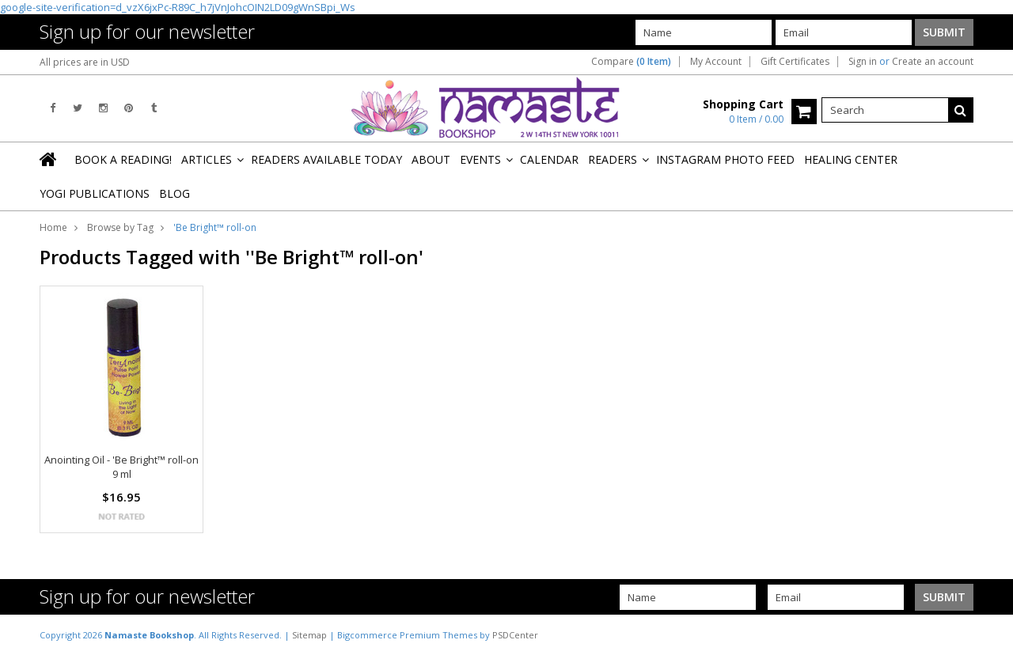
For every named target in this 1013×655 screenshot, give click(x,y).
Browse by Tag (120, 227)
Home (53, 227)
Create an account (932, 61)
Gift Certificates (795, 61)
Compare (631, 61)
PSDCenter (515, 635)
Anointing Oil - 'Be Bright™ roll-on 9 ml (121, 466)
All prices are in (85, 62)
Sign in (862, 61)
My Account (716, 61)
